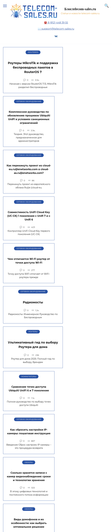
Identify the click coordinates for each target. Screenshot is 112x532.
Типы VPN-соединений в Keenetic (29, 357)
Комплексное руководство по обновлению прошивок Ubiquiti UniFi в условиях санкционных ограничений (83, 68)
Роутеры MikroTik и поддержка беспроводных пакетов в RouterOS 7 (28, 67)
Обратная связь (16, 479)
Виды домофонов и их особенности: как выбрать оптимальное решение (28, 301)
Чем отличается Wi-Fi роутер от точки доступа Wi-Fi (29, 165)
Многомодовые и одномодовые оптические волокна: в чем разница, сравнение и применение (83, 304)
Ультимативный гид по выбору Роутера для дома (29, 209)
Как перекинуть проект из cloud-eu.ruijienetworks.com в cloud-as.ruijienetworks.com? (29, 120)
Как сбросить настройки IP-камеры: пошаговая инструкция (28, 252)
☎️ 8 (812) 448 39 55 (56, 22)
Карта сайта (14, 469)
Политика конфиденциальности (28, 489)
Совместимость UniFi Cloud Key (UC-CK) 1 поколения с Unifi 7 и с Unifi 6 (83, 120)
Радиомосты (83, 163)
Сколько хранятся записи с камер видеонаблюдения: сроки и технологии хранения (83, 254)
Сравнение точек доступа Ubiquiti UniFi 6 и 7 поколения (83, 208)
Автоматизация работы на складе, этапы (83, 356)
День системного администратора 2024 (29, 401)
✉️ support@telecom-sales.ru (56, 28)
